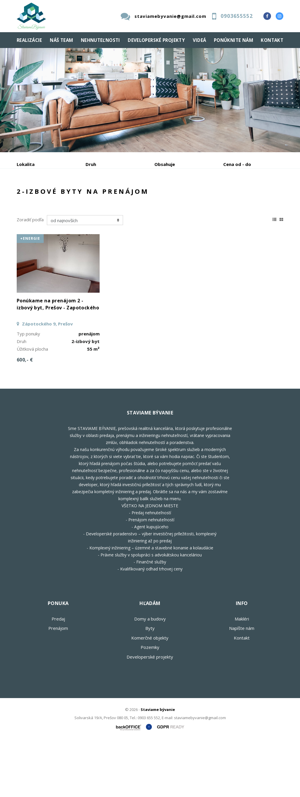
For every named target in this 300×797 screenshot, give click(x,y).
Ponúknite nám (233, 40)
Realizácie (29, 40)
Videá (199, 40)
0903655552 (237, 16)
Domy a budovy (150, 675)
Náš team (61, 40)
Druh (91, 164)
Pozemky (150, 703)
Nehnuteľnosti (100, 40)
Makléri (242, 675)
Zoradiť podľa (30, 276)
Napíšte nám (241, 684)
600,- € (25, 416)
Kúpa (105, 194)
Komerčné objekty (149, 694)
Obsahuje (164, 164)
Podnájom (38, 208)
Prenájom (70, 194)
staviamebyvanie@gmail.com (170, 16)
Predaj (34, 194)
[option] (150, 100)
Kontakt (272, 40)
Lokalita (26, 164)
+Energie (30, 294)
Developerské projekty (156, 40)
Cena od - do (237, 164)
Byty (150, 684)
